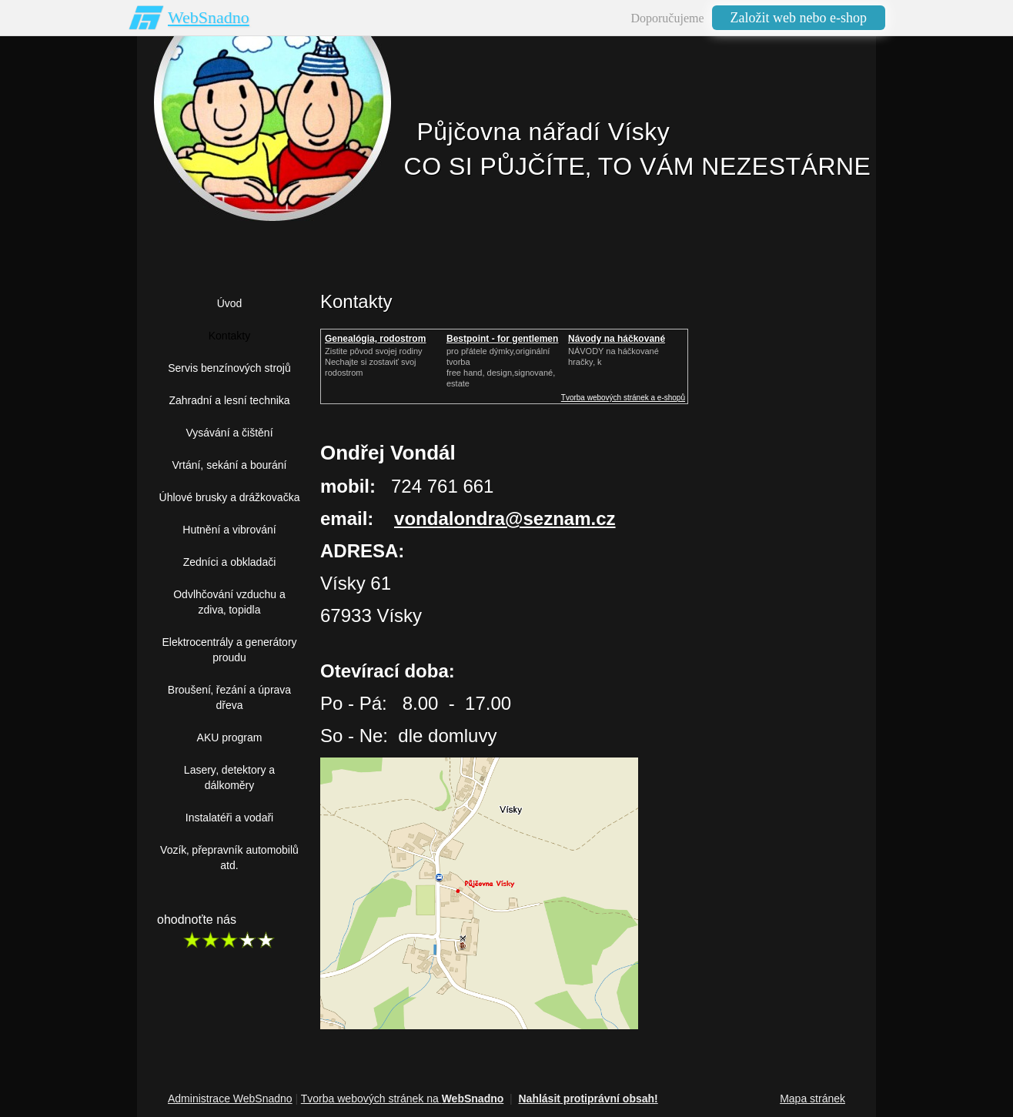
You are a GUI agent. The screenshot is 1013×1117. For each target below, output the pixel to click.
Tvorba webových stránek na (402, 1098)
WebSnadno (208, 17)
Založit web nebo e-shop (798, 17)
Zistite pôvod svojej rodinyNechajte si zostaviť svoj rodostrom (374, 361)
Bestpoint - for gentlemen (502, 338)
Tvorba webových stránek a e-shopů (623, 397)
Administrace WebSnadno (230, 1098)
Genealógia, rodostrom (375, 338)
